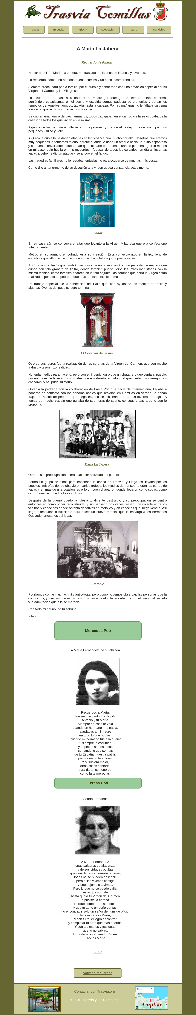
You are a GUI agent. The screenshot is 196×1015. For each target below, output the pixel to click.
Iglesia (83, 29)
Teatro (133, 29)
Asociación (108, 29)
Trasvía (34, 29)
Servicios (159, 29)
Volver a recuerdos (97, 973)
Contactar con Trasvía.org (94, 991)
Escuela (58, 29)
